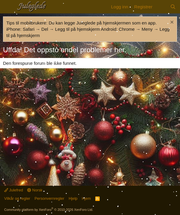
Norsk (34, 190)
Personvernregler (49, 198)
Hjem (86, 198)
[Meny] (8, 7)
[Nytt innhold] (161, 6)
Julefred (13, 190)
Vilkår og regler (17, 198)
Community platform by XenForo (48, 209)
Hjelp (73, 198)
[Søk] (173, 6)
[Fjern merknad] (171, 23)
